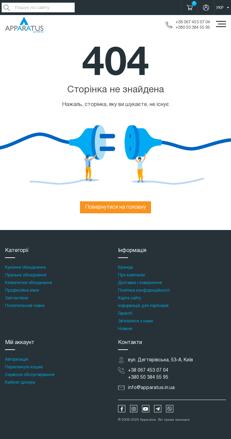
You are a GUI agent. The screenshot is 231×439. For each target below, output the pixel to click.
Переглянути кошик (24, 367)
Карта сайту (129, 298)
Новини (125, 329)
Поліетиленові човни (25, 306)
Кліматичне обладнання (28, 283)
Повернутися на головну (115, 207)
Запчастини (16, 298)
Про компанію (131, 275)
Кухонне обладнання (25, 267)
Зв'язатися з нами (135, 321)
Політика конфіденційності (144, 290)
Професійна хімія (22, 290)
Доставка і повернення (140, 283)
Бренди (125, 267)
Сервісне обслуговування (29, 375)
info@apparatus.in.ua (151, 388)
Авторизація (16, 359)
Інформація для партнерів (143, 306)
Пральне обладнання (25, 275)
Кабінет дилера (20, 382)
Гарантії (125, 313)
